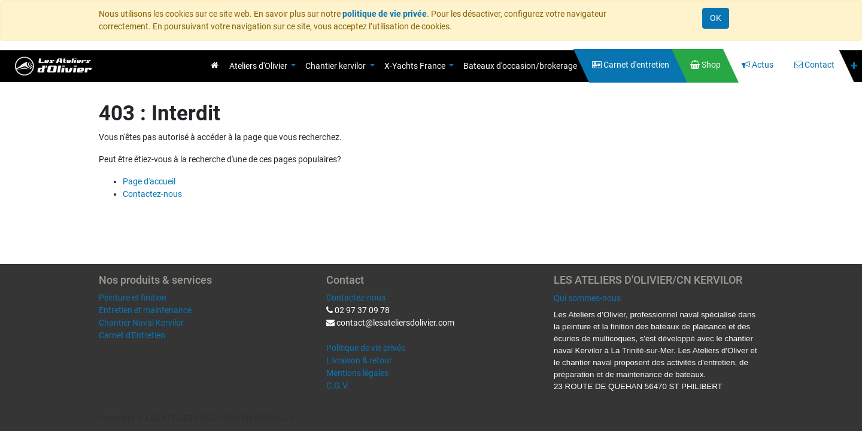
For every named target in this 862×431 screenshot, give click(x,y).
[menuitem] (214, 65)
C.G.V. (337, 385)
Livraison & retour (359, 360)
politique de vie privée (384, 14)
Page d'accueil (149, 181)
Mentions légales (357, 373)
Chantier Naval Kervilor (141, 322)
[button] (854, 66)
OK (715, 18)
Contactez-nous (152, 194)
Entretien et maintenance (145, 310)
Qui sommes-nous (587, 298)
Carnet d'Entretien (132, 335)
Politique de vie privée (365, 348)
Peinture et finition (132, 297)
